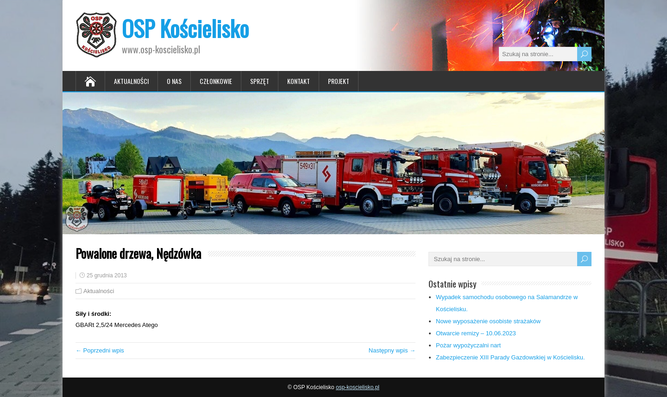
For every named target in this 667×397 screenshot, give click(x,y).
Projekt (338, 81)
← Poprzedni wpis (100, 350)
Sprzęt (259, 81)
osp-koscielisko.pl (357, 387)
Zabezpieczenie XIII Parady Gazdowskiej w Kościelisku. (510, 357)
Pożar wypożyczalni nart (468, 345)
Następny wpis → (392, 350)
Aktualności (131, 81)
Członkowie (216, 81)
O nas (174, 81)
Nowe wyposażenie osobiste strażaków (488, 321)
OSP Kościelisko (185, 28)
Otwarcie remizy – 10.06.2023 (476, 333)
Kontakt (298, 81)
